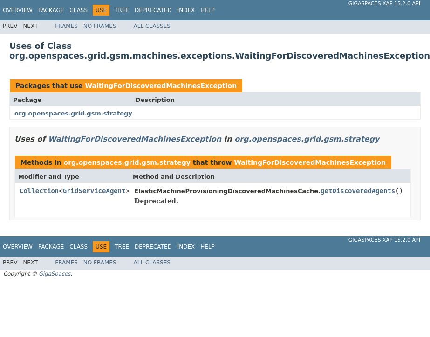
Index (186, 10)
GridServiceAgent (94, 191)
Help (207, 10)
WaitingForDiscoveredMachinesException (161, 85)
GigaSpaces (54, 273)
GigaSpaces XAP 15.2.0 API (384, 3)
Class (78, 10)
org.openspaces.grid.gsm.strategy (73, 113)
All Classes (152, 26)
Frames (66, 26)
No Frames (99, 26)
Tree (122, 10)
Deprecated (153, 10)
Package (51, 10)
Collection (39, 191)
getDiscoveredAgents (358, 191)
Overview (18, 10)
